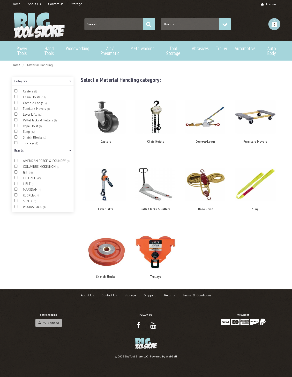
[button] (274, 24)
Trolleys (29, 143)
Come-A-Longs (34, 103)
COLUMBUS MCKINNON (40, 167)
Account (269, 4)
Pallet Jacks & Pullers (38, 120)
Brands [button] (42, 150)
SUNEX (28, 201)
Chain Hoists (32, 97)
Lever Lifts (30, 114)
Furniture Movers (35, 109)
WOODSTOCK (33, 207)
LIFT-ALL (30, 178)
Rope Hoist (31, 126)
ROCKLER (30, 195)
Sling (27, 132)
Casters (28, 91)
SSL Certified (48, 323)
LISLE (27, 184)
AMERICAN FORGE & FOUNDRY (45, 161)
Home (16, 65)
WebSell (171, 356)
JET (26, 172)
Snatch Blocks (33, 137)
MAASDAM (30, 190)
